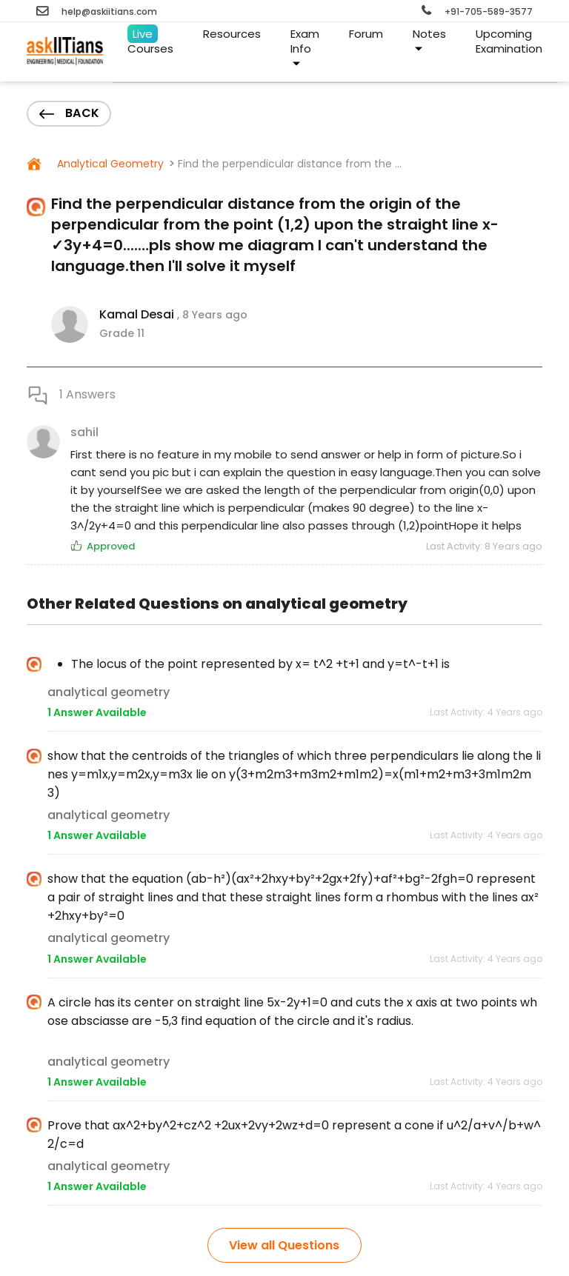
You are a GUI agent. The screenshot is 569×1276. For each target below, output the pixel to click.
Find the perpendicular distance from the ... (290, 163)
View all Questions (284, 1245)
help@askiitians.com (96, 11)
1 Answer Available (97, 712)
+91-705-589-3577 (477, 11)
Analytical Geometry (109, 163)
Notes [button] (429, 39)
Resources (232, 33)
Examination (509, 36)
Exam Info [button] (304, 47)
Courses (150, 40)
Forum (366, 33)
